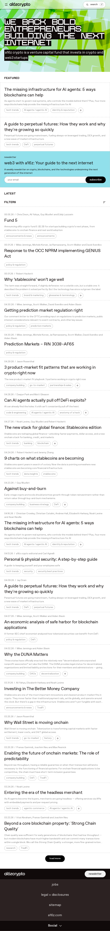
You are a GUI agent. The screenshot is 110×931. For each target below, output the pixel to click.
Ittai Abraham (23, 817)
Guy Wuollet (46, 214)
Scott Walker (74, 245)
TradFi (40, 707)
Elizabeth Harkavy (78, 513)
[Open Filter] (104, 202)
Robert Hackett (24, 273)
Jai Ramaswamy (57, 245)
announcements (46, 236)
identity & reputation (63, 110)
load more (55, 858)
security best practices (50, 571)
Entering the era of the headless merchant (43, 793)
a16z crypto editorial (27, 553)
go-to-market (37, 385)
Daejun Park (23, 394)
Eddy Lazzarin (65, 214)
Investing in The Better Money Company (41, 689)
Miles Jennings (23, 245)
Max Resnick (59, 747)
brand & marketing (34, 295)
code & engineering (16, 412)
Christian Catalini (45, 513)
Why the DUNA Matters (26, 654)
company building (15, 385)
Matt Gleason (41, 394)
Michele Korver (40, 245)
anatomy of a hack (70, 412)
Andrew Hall (61, 513)
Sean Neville (15, 517)
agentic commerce (34, 808)
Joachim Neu (41, 747)
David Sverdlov (94, 245)
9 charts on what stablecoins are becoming (44, 458)
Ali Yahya (34, 214)
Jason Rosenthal (25, 361)
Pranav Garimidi (24, 747)
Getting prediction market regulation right (43, 310)
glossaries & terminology (62, 295)
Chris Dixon (22, 214)
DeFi (26, 144)
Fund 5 (10, 220)
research (10, 848)
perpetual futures (43, 144)
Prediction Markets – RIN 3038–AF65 (39, 344)
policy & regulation (15, 264)
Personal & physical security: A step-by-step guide (50, 559)
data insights (31, 474)
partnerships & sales (60, 385)
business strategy (39, 504)
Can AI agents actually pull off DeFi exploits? (45, 400)
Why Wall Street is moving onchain (36, 722)
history (48, 738)
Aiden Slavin (75, 304)
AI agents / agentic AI (35, 110)
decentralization (50, 673)
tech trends (12, 110)
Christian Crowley (25, 513)
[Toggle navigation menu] (6, 5)
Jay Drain (21, 580)
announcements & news (19, 236)
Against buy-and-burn (25, 489)
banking (28, 443)
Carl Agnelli (48, 553)
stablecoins (49, 474)
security (28, 571)
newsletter (95, 874)
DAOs (33, 673)
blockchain (43, 443)
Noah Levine (23, 421)
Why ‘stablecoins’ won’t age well (34, 279)
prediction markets (41, 326)
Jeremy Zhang (46, 452)
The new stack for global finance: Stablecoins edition (52, 427)
